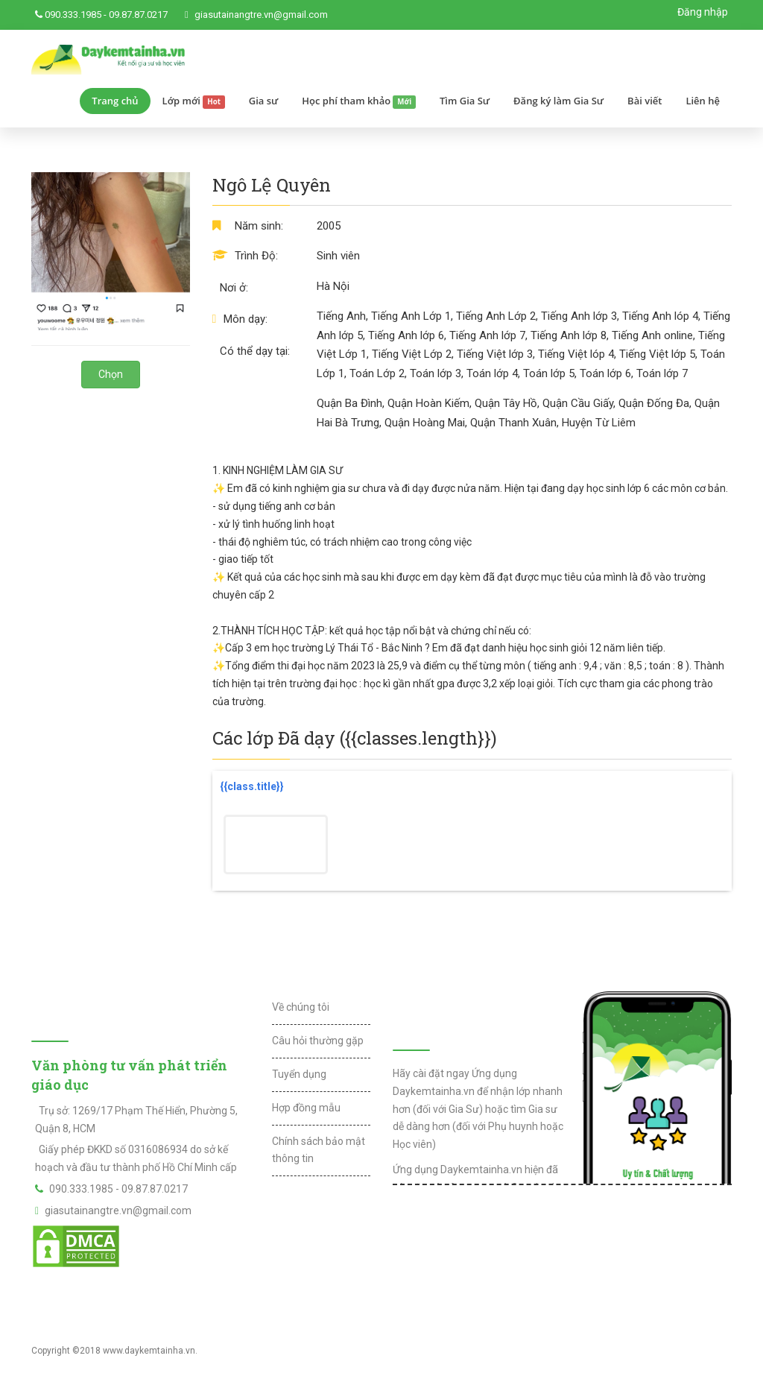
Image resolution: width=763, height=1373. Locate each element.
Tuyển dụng (299, 1074)
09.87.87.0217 (138, 14)
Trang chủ (115, 100)
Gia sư (264, 100)
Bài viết (644, 100)
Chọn (110, 374)
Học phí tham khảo (359, 101)
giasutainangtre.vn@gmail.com (261, 14)
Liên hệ (703, 100)
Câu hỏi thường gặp (318, 1041)
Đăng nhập (702, 12)
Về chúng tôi (300, 1007)
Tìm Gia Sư (465, 100)
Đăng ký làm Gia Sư (558, 100)
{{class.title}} (252, 786)
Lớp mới (193, 101)
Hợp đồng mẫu (306, 1108)
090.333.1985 (73, 14)
